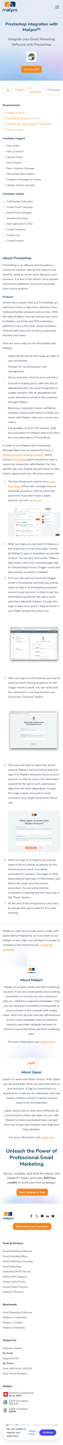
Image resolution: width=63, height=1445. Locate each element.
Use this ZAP (31, 69)
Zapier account (15, 129)
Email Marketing (12, 1266)
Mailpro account (16, 112)
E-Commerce (36, 90)
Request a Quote (12, 1348)
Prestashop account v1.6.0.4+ (23, 118)
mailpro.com (47, 1042)
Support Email (10, 1358)
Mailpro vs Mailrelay (14, 1327)
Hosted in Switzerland (21, 1394)
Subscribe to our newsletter (32, 1226)
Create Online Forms (14, 1281)
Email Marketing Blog (15, 1256)
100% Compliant (18, 1410)
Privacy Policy (32, 1432)
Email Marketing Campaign (18, 1261)
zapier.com (47, 1137)
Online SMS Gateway (15, 1276)
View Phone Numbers (15, 1373)
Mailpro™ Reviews (13, 1292)
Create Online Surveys (15, 1287)
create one (34, 500)
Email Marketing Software (17, 1251)
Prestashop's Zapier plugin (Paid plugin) (29, 124)
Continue (48, 1432)
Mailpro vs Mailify (12, 1322)
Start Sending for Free (32, 1192)
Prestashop (20, 459)
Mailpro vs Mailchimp (15, 1317)
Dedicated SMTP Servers (17, 1271)
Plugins (19, 90)
